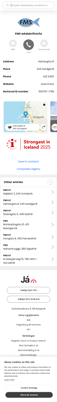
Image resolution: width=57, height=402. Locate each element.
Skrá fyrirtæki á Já (28, 345)
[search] (28, 5)
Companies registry (28, 169)
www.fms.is (47, 84)
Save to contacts (28, 161)
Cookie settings (29, 388)
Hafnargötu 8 (46, 61)
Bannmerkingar (29, 355)
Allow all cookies (29, 395)
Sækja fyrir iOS (28, 290)
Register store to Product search (28, 340)
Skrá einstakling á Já (28, 350)
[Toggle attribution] (44, 105)
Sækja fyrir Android (28, 299)
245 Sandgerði (45, 69)
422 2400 (48, 76)
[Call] (28, 44)
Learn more (9, 380)
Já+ (28, 329)
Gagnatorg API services (28, 324)
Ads (28, 319)
